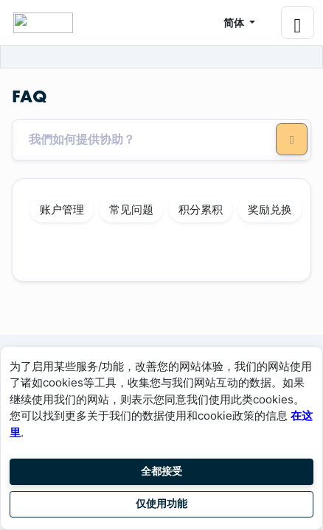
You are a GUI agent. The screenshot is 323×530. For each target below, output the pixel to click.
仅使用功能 (161, 503)
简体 (234, 22)
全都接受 (161, 471)
